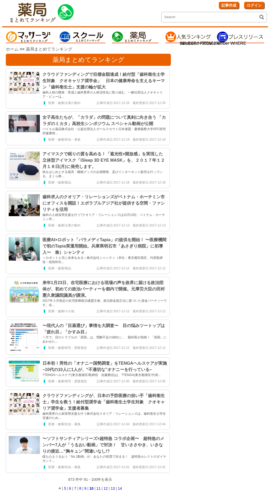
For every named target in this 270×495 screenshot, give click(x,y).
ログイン (254, 5)
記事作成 (228, 5)
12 (106, 488)
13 (113, 488)
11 (99, 488)
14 (120, 488)
